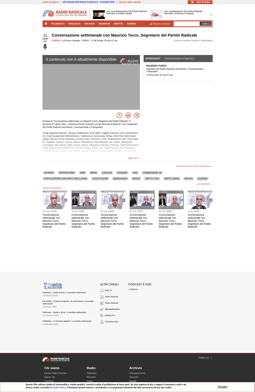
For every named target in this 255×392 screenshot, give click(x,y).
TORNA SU (203, 358)
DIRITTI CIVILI (152, 178)
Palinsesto (92, 373)
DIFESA (136, 178)
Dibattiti (132, 381)
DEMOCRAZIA (120, 178)
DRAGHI (188, 178)
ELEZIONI (203, 178)
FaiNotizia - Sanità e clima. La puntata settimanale (64, 312)
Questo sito (49, 377)
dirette (118, 24)
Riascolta (91, 377)
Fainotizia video (111, 322)
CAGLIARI (107, 173)
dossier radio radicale (130, 2)
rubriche (104, 24)
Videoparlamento (137, 373)
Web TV (108, 290)
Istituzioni (133, 377)
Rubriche (134, 289)
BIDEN (93, 173)
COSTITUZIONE (100, 178)
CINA (135, 173)
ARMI (82, 173)
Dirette (90, 381)
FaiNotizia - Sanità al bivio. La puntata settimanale (64, 292)
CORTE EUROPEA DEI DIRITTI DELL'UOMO (65, 178)
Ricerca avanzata (161, 24)
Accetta (222, 387)
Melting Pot (110, 315)
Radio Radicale (111, 297)
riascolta (75, 24)
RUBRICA (56, 40)
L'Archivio (48, 381)
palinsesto (58, 24)
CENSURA (122, 173)
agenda (131, 24)
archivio (89, 24)
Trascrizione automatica (179, 58)
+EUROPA (49, 173)
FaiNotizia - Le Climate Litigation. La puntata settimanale (66, 321)
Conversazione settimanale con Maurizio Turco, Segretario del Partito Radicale (54, 220)
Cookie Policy (59, 387)
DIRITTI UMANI (171, 178)
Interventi (152, 58)
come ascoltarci (50, 2)
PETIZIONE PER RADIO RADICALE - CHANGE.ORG (89, 2)
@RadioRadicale (112, 309)
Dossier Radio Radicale (55, 373)
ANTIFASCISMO (67, 173)
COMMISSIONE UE (152, 173)
